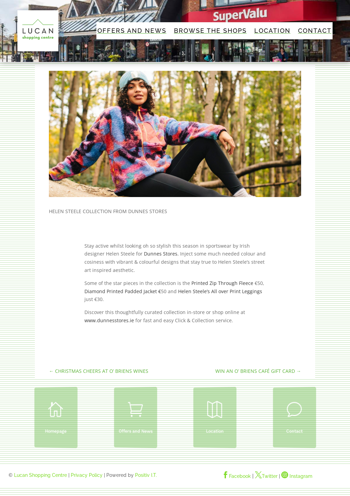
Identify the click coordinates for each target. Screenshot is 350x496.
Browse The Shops (210, 31)
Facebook (236, 476)
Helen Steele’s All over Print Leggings (220, 291)
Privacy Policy (87, 475)
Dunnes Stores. (161, 253)
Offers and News (131, 31)
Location (272, 31)
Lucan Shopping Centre (40, 475)
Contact (315, 31)
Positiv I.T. (146, 475)
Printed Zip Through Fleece (222, 283)
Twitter (266, 476)
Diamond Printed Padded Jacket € (122, 291)
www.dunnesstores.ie (109, 320)
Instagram (296, 476)
